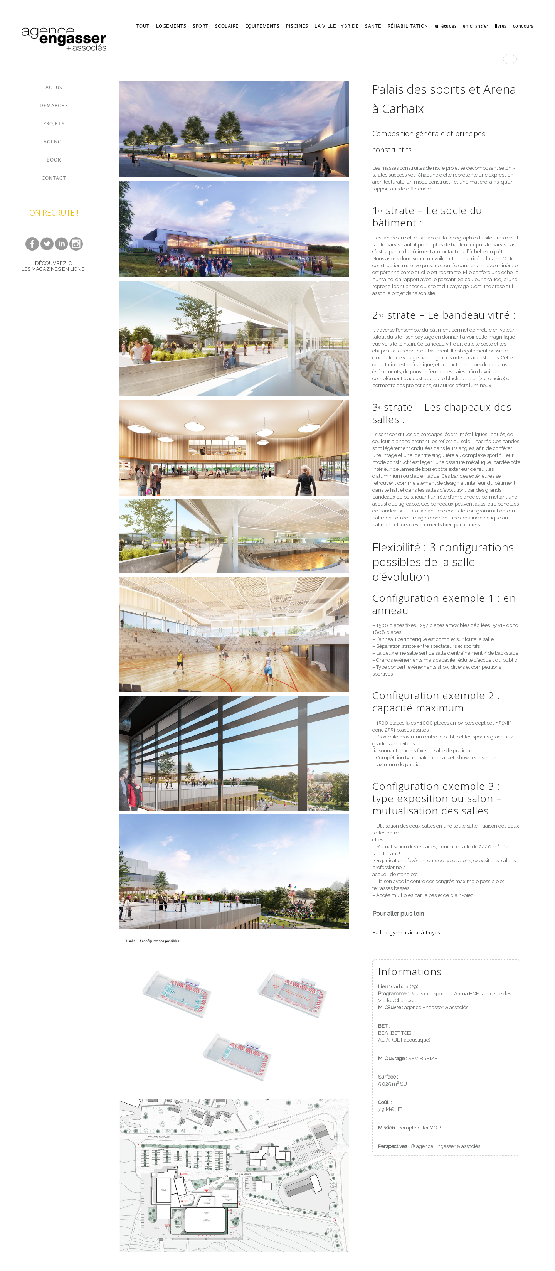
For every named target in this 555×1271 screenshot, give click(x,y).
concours (523, 26)
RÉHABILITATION (408, 26)
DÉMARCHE (54, 105)
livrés (500, 26)
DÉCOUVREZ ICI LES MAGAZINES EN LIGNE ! (54, 266)
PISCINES (297, 26)
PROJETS (54, 123)
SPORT (201, 26)
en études (446, 26)
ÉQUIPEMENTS (262, 26)
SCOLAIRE (227, 26)
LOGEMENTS (171, 26)
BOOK (54, 160)
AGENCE (54, 141)
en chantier (475, 26)
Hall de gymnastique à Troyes (406, 933)
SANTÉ (373, 26)
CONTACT (54, 178)
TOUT (143, 26)
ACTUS (53, 87)
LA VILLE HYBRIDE (336, 26)
